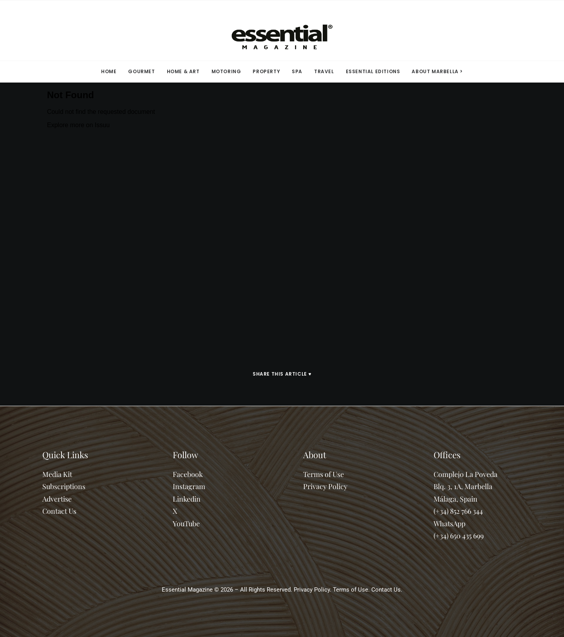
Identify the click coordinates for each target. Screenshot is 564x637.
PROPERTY (266, 71)
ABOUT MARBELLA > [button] (437, 71)
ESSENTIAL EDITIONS (373, 71)
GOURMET (141, 71)
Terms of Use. (351, 589)
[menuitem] (111, 71)
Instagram (189, 486)
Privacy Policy (325, 486)
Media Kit (57, 474)
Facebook (188, 474)
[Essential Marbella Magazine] (282, 30)
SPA (297, 71)
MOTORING (226, 71)
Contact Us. (386, 589)
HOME (108, 71)
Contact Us (59, 511)
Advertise (57, 499)
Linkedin (187, 499)
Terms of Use (323, 474)
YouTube (186, 523)
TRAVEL (324, 71)
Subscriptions (63, 486)
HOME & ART (183, 71)
